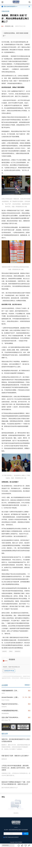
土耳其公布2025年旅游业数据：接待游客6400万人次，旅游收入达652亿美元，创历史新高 (16, 768)
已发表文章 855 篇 (9, 670)
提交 (25, 833)
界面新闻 (12, 659)
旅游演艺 (4, 651)
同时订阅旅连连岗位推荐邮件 (11, 837)
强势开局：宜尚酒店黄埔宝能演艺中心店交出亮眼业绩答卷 (16, 740)
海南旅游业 (17, 651)
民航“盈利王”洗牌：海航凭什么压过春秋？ (15, 755)
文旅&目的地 (5, 11)
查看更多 (27, 685)
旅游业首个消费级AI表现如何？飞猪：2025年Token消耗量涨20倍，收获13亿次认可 (16, 783)
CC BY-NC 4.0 (26, 678)
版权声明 (4, 678)
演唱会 (10, 651)
